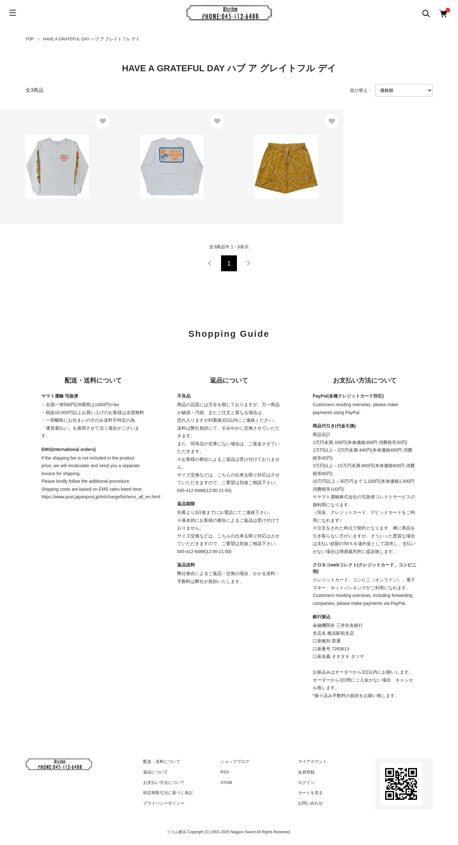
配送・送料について (161, 761)
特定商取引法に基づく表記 (168, 792)
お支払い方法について (163, 782)
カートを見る (310, 792)
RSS (224, 772)
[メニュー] (12, 12)
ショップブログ (234, 761)
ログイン (306, 782)
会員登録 (306, 772)
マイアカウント (312, 761)
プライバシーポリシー (163, 803)
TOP (29, 39)
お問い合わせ (310, 803)
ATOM (226, 782)
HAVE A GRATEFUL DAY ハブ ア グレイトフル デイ (91, 39)
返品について (155, 772)
